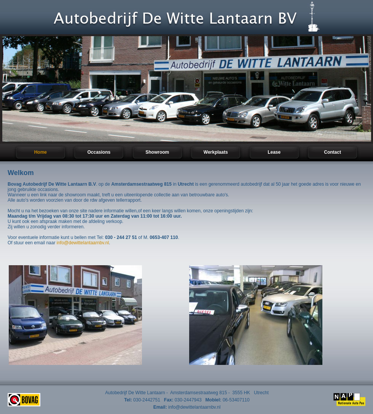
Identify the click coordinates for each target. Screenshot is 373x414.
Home (40, 152)
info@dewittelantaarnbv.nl (83, 242)
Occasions (98, 152)
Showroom (157, 152)
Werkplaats (216, 152)
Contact (332, 152)
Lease (274, 152)
